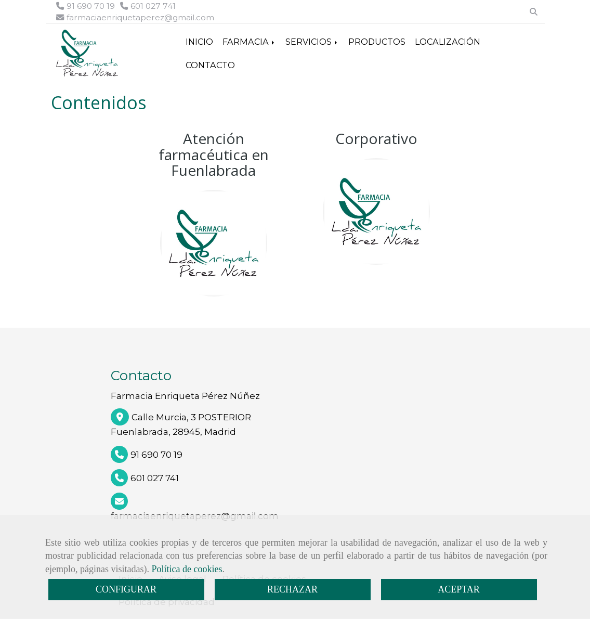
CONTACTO (210, 65)
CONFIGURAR (126, 589)
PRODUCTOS (376, 41)
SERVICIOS (312, 41)
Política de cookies (186, 569)
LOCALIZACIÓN (447, 41)
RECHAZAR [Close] (292, 589)
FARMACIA (249, 41)
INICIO (199, 41)
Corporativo (376, 138)
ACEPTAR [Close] (459, 589)
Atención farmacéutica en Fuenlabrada (214, 154)
